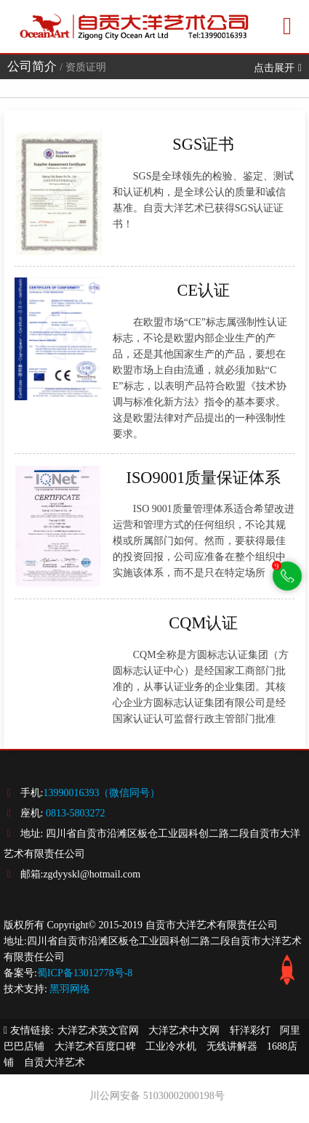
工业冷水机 (170, 1046)
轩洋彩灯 (250, 1030)
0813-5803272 (75, 813)
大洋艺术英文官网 (98, 1030)
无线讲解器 (231, 1046)
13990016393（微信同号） (101, 792)
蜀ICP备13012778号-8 (84, 973)
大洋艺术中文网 (184, 1030)
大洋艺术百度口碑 (95, 1046)
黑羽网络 (69, 989)
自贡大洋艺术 (54, 1062)
